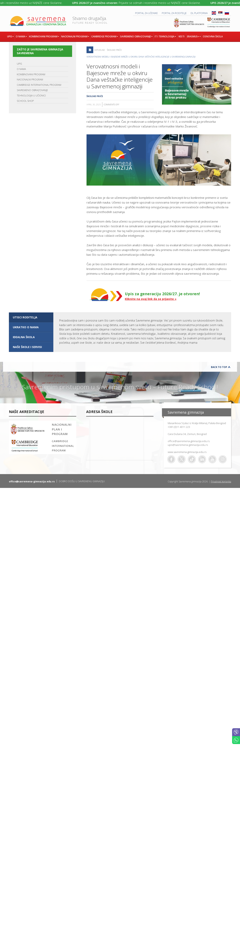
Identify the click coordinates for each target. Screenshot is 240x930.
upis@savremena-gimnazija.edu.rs (188, 445)
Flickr (222, 459)
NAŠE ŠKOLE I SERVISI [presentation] (27, 347)
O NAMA (21, 69)
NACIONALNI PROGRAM (30, 79)
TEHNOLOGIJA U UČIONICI (31, 95)
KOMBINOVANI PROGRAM (31, 74)
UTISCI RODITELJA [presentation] (25, 317)
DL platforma (199, 13)
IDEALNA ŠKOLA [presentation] (24, 337)
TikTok (191, 459)
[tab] (31, 317)
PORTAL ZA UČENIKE (146, 13)
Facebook (171, 459)
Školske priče (114, 49)
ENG (214, 13)
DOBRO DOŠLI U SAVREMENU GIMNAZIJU (82, 481)
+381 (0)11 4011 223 (179, 427)
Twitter (181, 459)
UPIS (19, 63)
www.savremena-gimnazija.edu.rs (187, 452)
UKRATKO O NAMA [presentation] (26, 327)
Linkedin (202, 459)
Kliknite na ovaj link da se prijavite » (150, 299)
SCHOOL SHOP (25, 101)
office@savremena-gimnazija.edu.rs (189, 441)
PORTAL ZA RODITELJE (174, 13)
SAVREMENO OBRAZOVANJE (32, 90)
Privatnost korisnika (221, 481)
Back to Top (219, 367)
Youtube (212, 459)
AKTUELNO (99, 49)
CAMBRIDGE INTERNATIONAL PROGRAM (39, 85)
